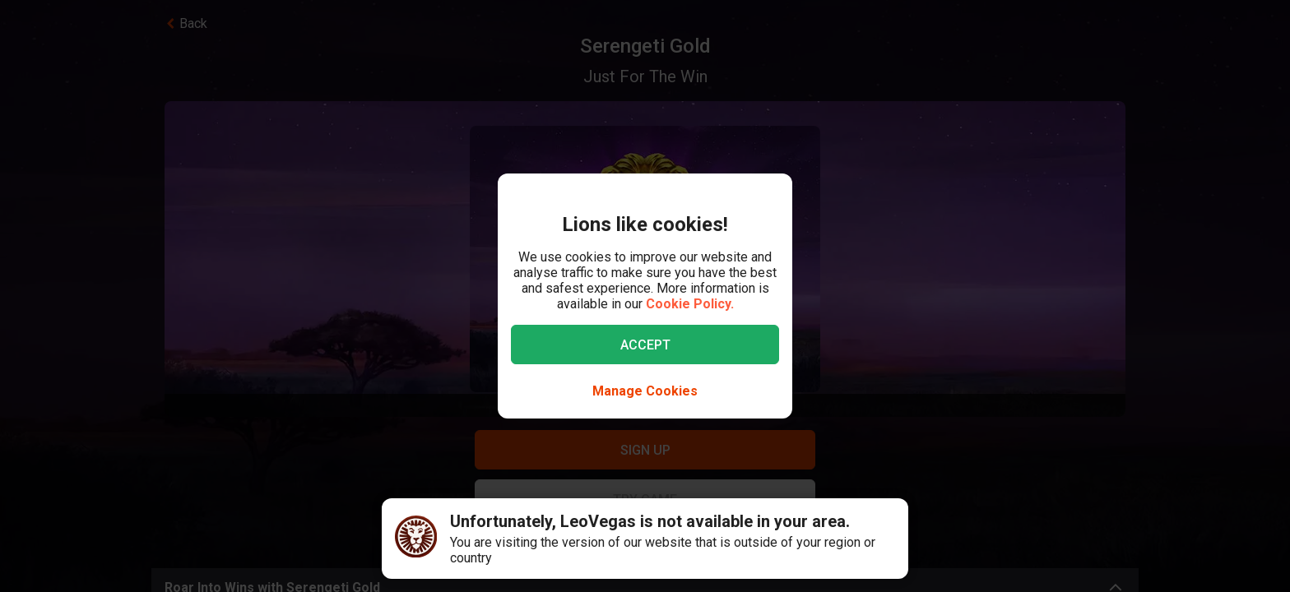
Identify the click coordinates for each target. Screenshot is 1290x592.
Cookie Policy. (690, 304)
